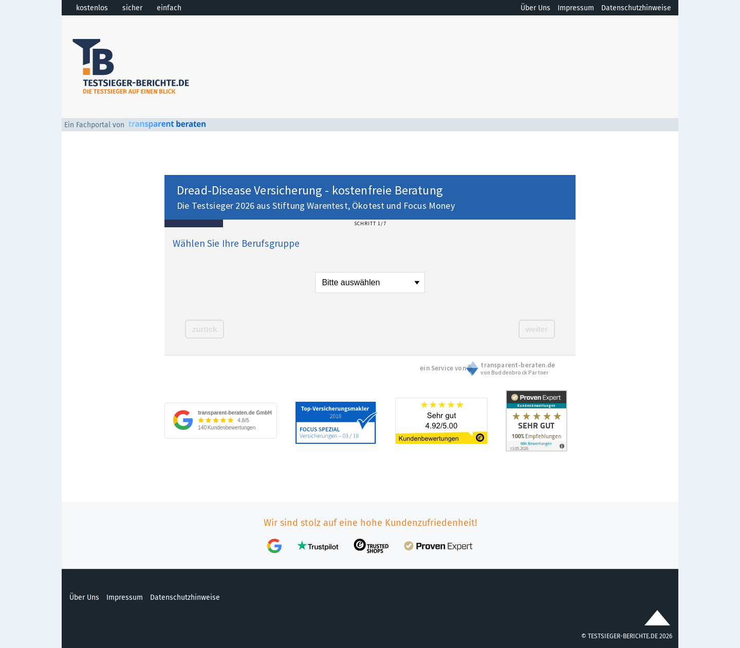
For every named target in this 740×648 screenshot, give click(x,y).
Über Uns (535, 8)
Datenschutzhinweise (636, 8)
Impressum (576, 8)
